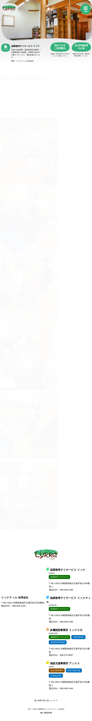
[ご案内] (85, 9)
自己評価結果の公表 (81, 47)
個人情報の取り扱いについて (46, 700)
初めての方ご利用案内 (60, 47)
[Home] (5, 47)
